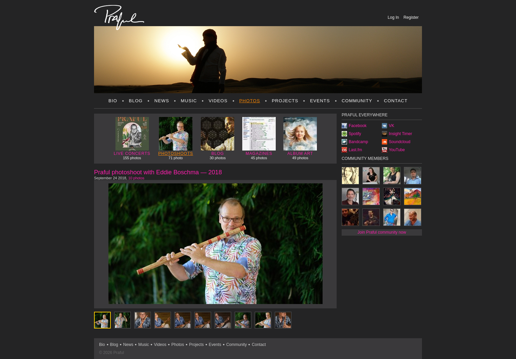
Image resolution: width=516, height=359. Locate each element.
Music (189, 100)
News (161, 100)
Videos (218, 100)
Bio (112, 100)
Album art (300, 136)
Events (320, 100)
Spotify (355, 133)
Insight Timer (400, 133)
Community (357, 100)
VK (391, 125)
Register (411, 17)
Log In (394, 17)
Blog (136, 100)
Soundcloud (399, 141)
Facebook (357, 125)
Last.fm (355, 149)
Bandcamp (358, 141)
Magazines (259, 136)
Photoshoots (175, 136)
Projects (285, 100)
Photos (249, 100)
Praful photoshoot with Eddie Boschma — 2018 (158, 172)
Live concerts (132, 136)
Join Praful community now (381, 232)
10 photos (136, 178)
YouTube (397, 149)
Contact (396, 100)
